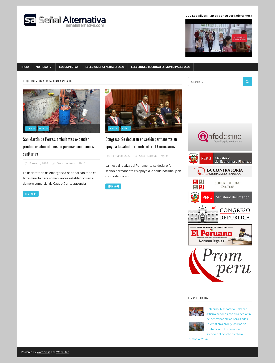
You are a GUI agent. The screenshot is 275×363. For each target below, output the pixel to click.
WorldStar (62, 352)
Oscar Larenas (66, 163)
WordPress (43, 352)
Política (126, 128)
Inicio (25, 67)
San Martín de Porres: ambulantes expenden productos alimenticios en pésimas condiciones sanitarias (58, 146)
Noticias (42, 67)
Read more (31, 194)
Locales (31, 128)
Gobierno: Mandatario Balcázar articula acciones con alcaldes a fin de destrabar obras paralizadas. (228, 314)
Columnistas (68, 67)
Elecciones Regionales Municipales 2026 (160, 67)
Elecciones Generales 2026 (104, 67)
